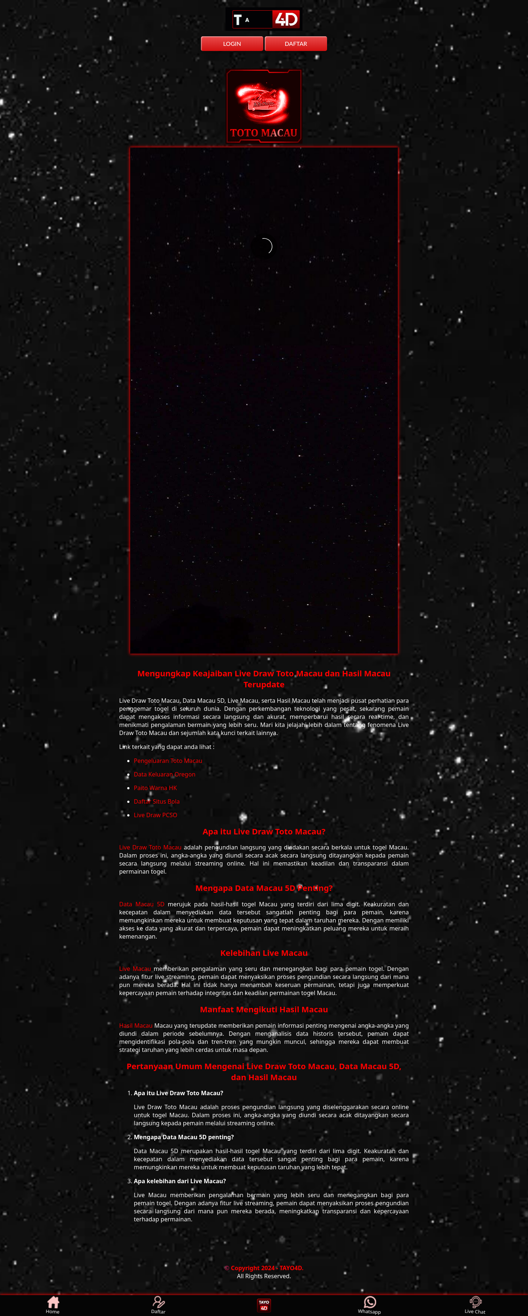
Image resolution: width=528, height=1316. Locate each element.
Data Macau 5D (143, 904)
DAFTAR (296, 43)
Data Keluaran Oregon (164, 774)
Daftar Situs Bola (157, 801)
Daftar (158, 1305)
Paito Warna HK (155, 788)
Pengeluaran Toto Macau (168, 761)
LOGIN (232, 43)
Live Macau (136, 969)
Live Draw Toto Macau (151, 847)
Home (53, 1305)
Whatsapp (369, 1305)
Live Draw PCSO (155, 815)
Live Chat (475, 1305)
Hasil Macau (136, 1025)
